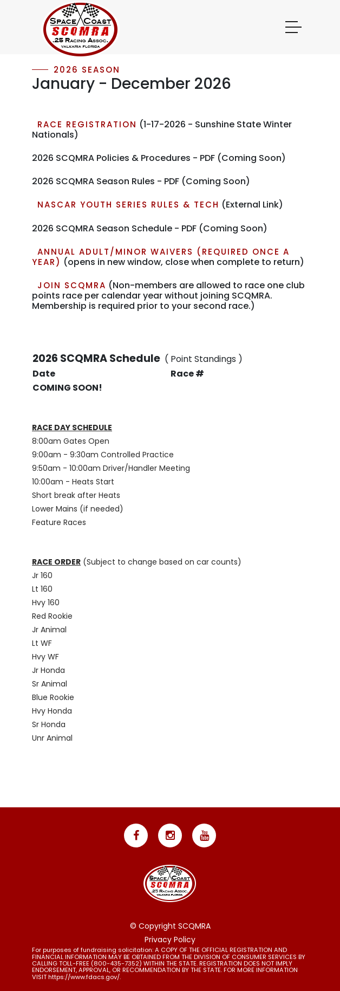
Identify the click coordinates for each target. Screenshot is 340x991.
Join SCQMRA (71, 285)
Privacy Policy (170, 939)
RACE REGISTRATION (87, 124)
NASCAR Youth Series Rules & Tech (128, 204)
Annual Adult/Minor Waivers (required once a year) (161, 257)
